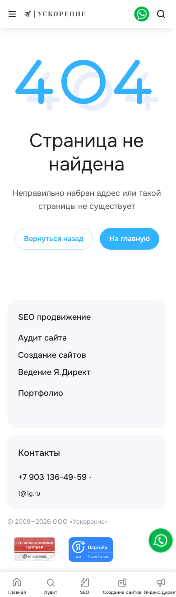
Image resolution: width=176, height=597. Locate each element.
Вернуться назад (53, 238)
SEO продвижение (54, 317)
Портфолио (40, 393)
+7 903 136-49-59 (52, 477)
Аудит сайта (42, 338)
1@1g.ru (29, 493)
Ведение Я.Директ (54, 372)
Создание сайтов (52, 355)
